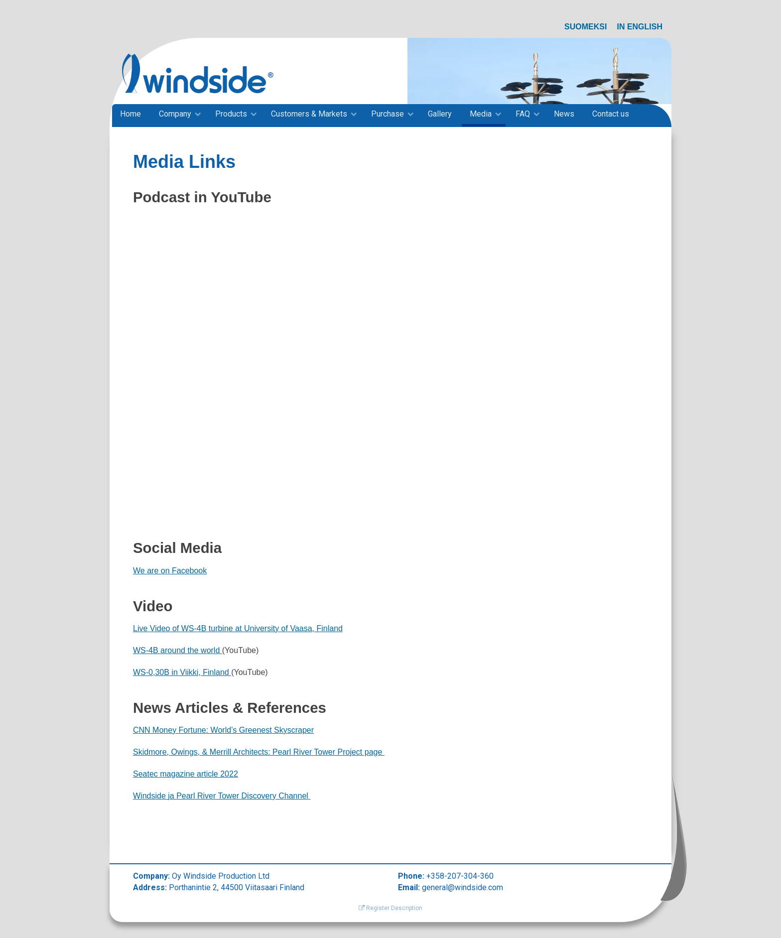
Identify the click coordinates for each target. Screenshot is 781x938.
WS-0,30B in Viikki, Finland (182, 672)
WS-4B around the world (177, 650)
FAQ (523, 114)
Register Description (390, 908)
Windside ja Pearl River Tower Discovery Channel (221, 796)
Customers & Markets (309, 114)
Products (231, 114)
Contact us (610, 114)
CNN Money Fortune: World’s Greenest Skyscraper (223, 730)
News (564, 114)
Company (175, 114)
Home (130, 114)
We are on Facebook (170, 570)
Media (481, 114)
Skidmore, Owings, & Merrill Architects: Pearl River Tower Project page (259, 752)
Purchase (387, 114)
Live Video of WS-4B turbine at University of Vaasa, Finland (238, 628)
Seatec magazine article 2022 (185, 774)
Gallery (440, 114)
